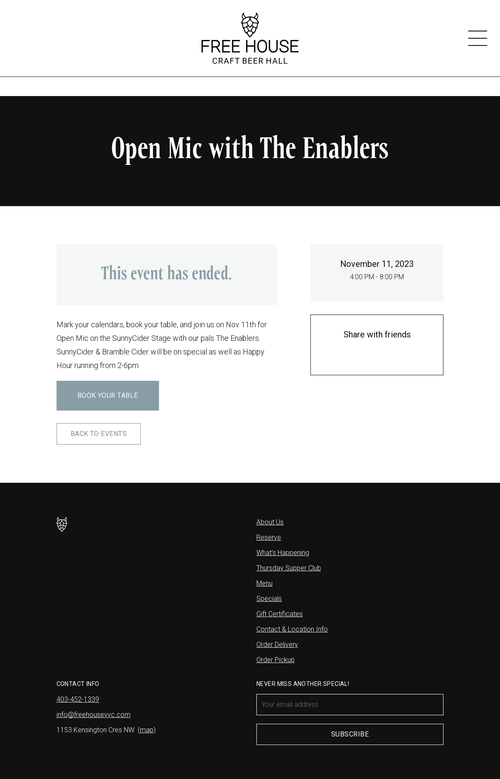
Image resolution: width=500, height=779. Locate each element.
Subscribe (350, 734)
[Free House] (250, 38)
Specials (269, 599)
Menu (264, 583)
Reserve (268, 537)
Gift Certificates (279, 614)
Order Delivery (277, 644)
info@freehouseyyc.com (94, 715)
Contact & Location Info (292, 629)
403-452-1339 (78, 699)
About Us (270, 522)
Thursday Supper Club (288, 568)
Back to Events (99, 434)
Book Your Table (107, 395)
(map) (147, 730)
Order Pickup (275, 660)
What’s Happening (282, 553)
